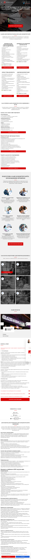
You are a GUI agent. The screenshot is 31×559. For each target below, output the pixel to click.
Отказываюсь (8, 556)
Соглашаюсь (23, 556)
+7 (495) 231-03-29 (26, 2)
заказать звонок (27, 3)
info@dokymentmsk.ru (15, 413)
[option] (15, 326)
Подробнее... (26, 554)
